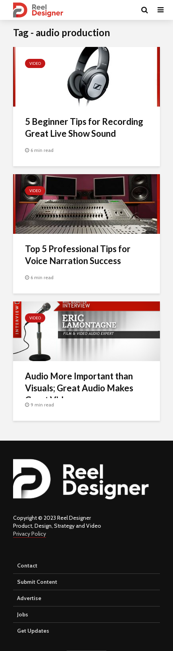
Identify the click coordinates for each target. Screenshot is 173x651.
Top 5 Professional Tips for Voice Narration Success (78, 254)
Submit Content (37, 581)
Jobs (22, 614)
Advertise (29, 598)
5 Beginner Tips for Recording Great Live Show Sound (84, 127)
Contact (27, 565)
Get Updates (33, 630)
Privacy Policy (29, 533)
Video (35, 63)
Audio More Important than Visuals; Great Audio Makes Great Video (79, 388)
